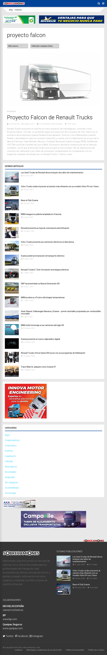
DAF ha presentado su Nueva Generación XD (40, 283)
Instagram (36, 636)
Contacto (18, 10)
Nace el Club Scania (29, 200)
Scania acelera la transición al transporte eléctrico (43, 256)
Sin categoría (11, 482)
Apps (7, 435)
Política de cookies (96, 650)
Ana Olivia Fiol (14, 124)
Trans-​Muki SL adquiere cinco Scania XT (38, 367)
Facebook (21, 636)
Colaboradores (12, 440)
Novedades (11, 111)
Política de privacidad (75, 650)
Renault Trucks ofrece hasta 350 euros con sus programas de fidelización (53, 353)
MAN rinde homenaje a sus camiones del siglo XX (42, 325)
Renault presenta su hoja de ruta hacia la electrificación (45, 228)
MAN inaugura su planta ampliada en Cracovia (41, 214)
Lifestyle (9, 461)
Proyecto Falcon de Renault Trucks (50, 117)
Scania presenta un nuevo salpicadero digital (40, 339)
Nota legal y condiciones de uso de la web (44, 650)
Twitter (8, 636)
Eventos (9, 451)
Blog (11, 10)
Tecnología (10, 493)
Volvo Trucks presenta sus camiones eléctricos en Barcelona (47, 242)
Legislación (10, 456)
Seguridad (10, 477)
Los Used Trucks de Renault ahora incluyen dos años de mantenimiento (52, 172)
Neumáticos (11, 466)
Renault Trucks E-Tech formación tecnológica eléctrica (45, 270)
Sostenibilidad (12, 487)
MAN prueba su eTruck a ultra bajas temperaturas (43, 297)
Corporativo (11, 445)
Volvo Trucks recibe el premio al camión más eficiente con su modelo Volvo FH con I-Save (60, 186)
